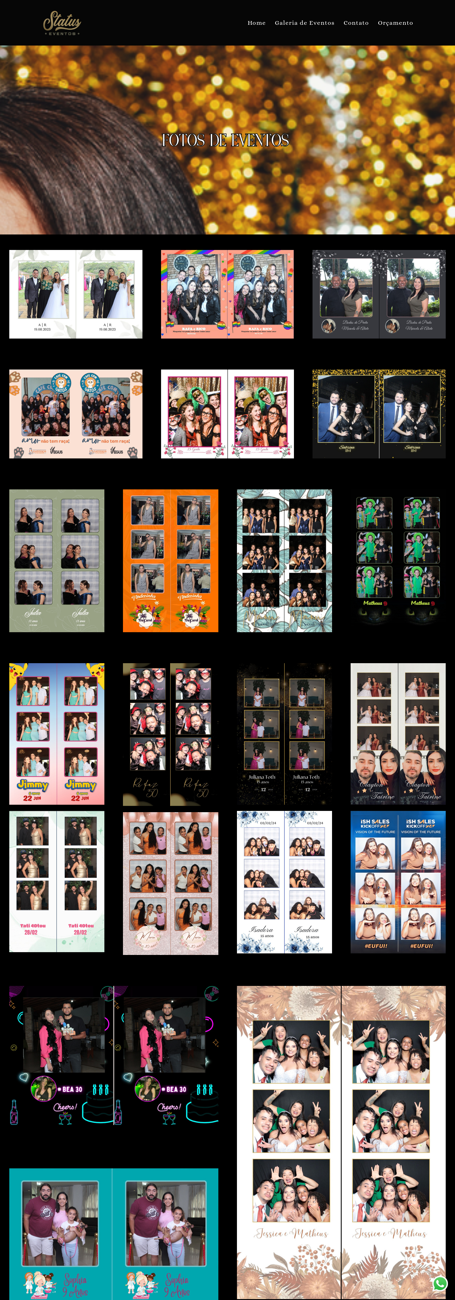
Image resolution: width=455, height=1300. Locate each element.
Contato (356, 22)
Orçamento (395, 22)
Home (256, 22)
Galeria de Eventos (305, 22)
